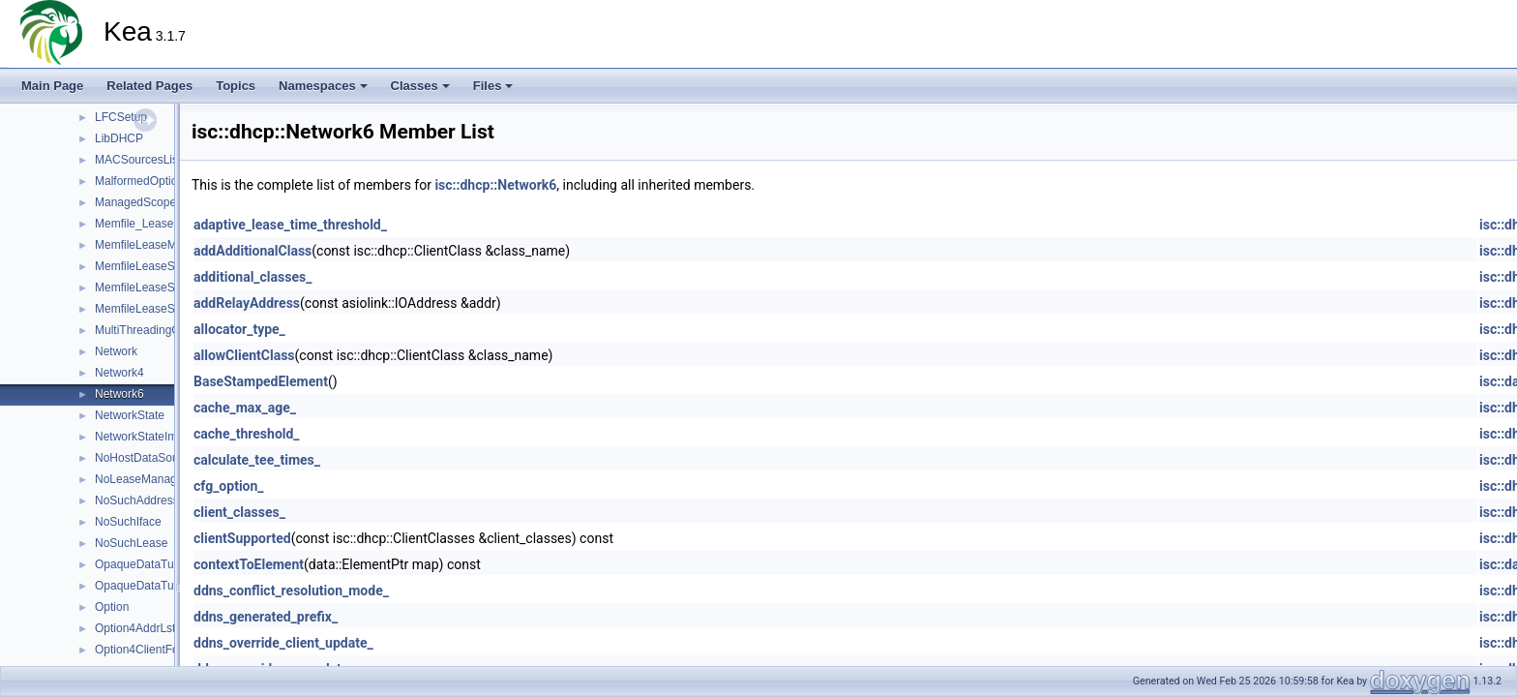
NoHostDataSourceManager (168, 458)
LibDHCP (119, 138)
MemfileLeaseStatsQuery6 (163, 309)
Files (493, 85)
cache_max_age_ (244, 407)
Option (112, 607)
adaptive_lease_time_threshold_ (290, 224)
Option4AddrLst (135, 628)
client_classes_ (239, 512)
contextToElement (248, 564)
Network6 (119, 394)
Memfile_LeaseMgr (144, 223)
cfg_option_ (228, 486)
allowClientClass (244, 355)
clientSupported (242, 538)
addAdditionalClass (252, 250)
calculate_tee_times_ (256, 460)
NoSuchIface (128, 522)
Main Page (52, 85)
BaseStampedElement (260, 381)
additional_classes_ (252, 277)
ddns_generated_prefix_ (265, 616)
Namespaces (323, 85)
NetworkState (129, 415)
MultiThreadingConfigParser (167, 330)
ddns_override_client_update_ (283, 643)
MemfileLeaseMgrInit (148, 245)
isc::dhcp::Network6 (495, 185)
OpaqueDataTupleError (155, 585)
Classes (420, 85)
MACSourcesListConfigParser (172, 160)
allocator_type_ (239, 329)
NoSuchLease (131, 543)
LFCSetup (121, 117)
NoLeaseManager (141, 479)
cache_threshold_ (246, 433)
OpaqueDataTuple (142, 564)
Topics (235, 85)
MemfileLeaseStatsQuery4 (163, 287)
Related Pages (149, 85)
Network (116, 351)
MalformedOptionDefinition (163, 181)
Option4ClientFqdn (143, 649)
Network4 (119, 372)
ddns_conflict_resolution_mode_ (291, 590)
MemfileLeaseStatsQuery (160, 266)
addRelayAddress (246, 303)
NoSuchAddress (137, 500)
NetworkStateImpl (141, 436)
